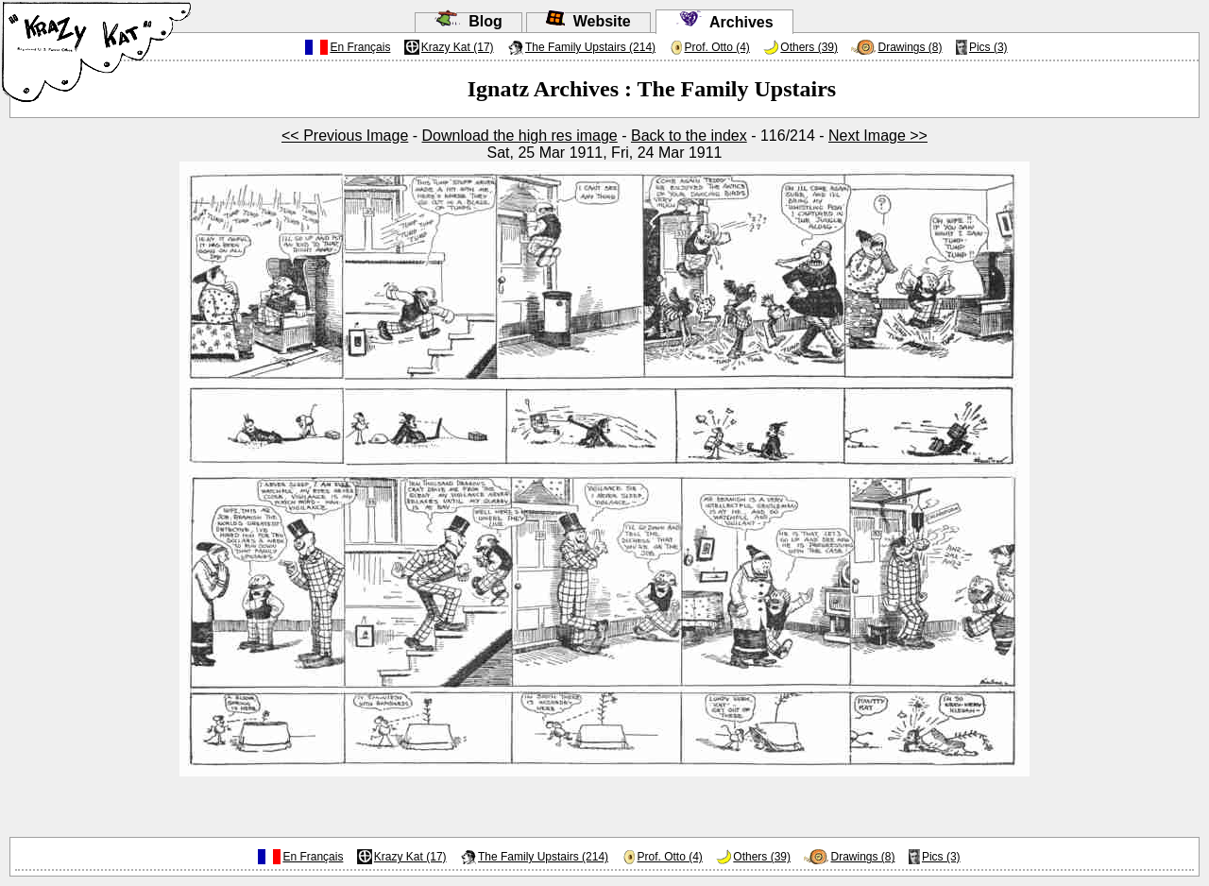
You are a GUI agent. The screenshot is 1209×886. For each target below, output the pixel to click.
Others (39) (809, 47)
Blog (468, 21)
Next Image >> (878, 136)
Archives (724, 22)
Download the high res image (520, 136)
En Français (360, 47)
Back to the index (689, 136)
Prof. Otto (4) (717, 47)
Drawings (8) (909, 47)
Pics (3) (988, 47)
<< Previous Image (344, 136)
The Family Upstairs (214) (590, 47)
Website (588, 21)
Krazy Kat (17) (457, 47)
